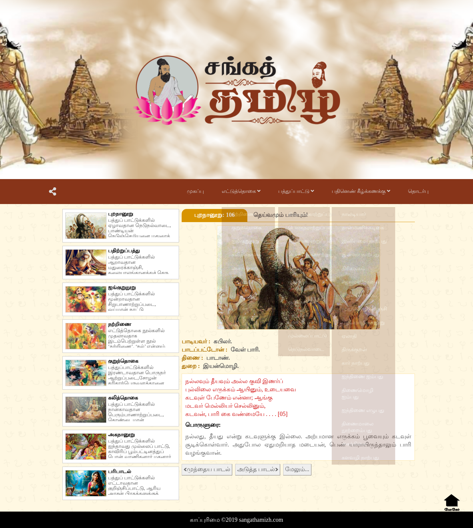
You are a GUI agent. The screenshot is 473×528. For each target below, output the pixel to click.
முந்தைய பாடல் (207, 469)
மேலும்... (297, 469)
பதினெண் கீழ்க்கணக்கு (361, 191)
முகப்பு (195, 191)
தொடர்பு (418, 191)
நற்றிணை (119, 324)
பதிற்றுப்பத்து (124, 250)
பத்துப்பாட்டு (296, 191)
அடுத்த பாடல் (258, 469)
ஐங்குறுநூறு (122, 287)
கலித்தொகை (123, 398)
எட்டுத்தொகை (241, 191)
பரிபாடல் (119, 471)
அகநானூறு (121, 434)
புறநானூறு (120, 214)
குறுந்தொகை (123, 361)
